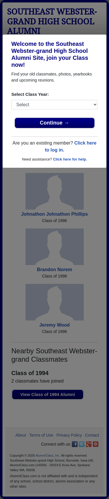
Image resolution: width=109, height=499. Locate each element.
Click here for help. (70, 159)
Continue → (54, 123)
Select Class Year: (30, 94)
